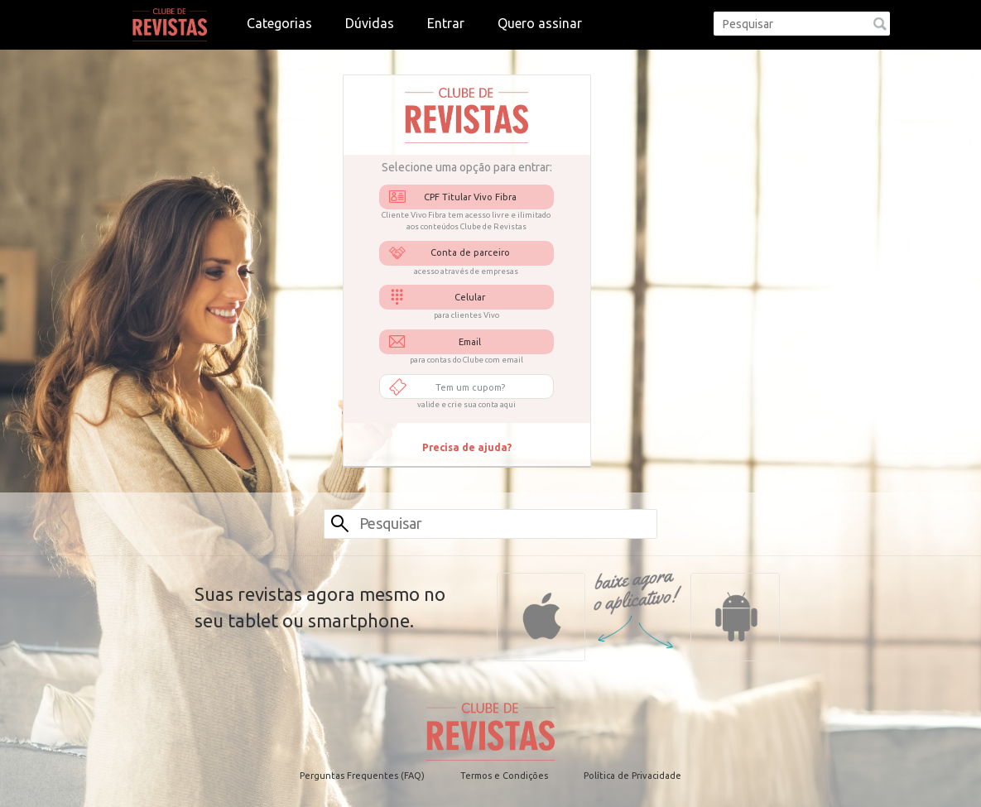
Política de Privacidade (632, 776)
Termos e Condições (504, 776)
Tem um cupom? (470, 387)
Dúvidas (369, 23)
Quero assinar (540, 23)
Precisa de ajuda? (467, 447)
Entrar (445, 23)
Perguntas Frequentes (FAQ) (362, 776)
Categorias (279, 23)
